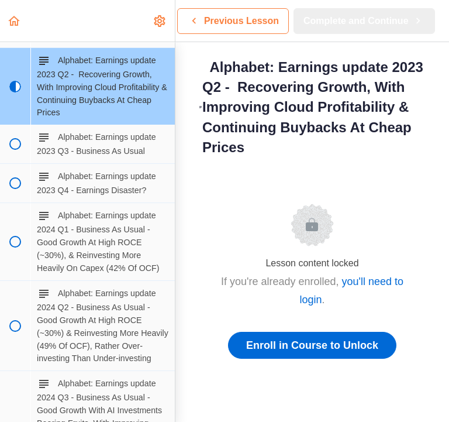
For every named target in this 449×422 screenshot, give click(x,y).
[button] (14, 21)
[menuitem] (160, 21)
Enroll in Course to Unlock (312, 345)
